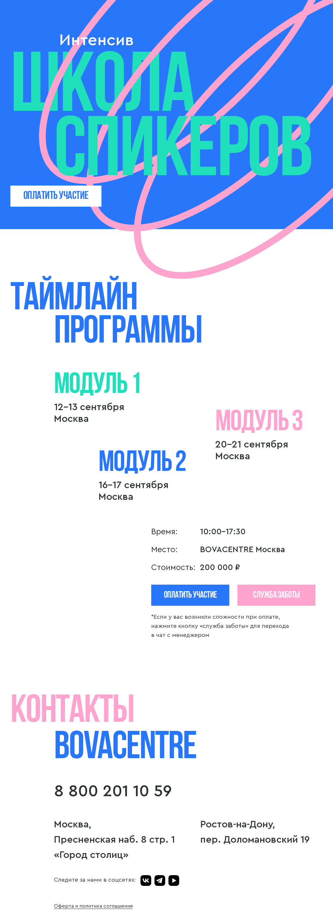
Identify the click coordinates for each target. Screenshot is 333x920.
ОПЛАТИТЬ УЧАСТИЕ (56, 196)
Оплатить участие (190, 595)
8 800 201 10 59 (113, 791)
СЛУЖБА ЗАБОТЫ (276, 595)
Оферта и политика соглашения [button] (93, 906)
